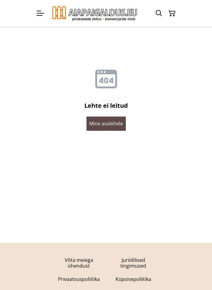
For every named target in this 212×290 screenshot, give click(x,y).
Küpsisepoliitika (133, 279)
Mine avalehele (106, 123)
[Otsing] (158, 13)
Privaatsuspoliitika (79, 279)
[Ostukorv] (172, 13)
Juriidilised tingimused (133, 263)
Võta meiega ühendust (79, 263)
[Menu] (40, 13)
